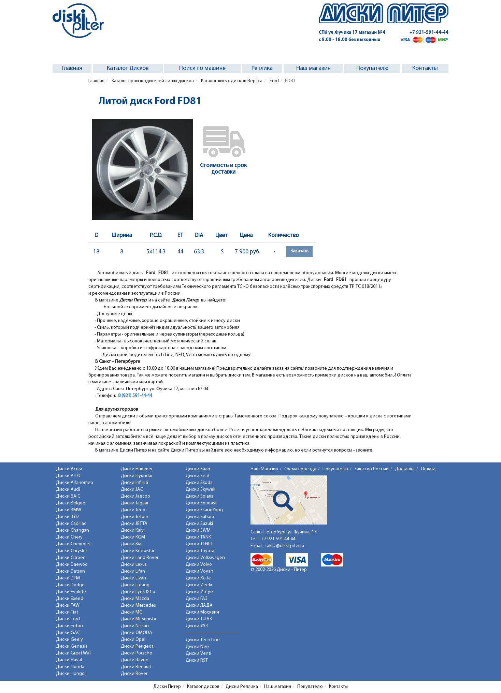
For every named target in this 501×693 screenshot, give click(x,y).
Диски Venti (198, 653)
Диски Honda (70, 666)
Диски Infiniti (134, 482)
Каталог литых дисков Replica (231, 81)
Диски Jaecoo (135, 496)
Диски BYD (67, 516)
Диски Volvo (199, 564)
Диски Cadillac (71, 523)
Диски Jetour (134, 516)
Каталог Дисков (128, 68)
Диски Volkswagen (205, 557)
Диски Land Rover (139, 557)
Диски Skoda (199, 482)
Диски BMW (68, 510)
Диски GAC (68, 632)
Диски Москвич (202, 612)
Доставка (405, 469)
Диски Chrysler (71, 551)
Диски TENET (199, 544)
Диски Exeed (69, 598)
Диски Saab (198, 469)
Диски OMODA (136, 632)
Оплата (428, 469)
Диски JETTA (134, 523)
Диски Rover (134, 673)
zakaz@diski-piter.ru (284, 545)
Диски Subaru (200, 516)
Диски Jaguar (134, 503)
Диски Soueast (201, 503)
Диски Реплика (242, 686)
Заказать (299, 251)
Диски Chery (69, 537)
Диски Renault (136, 666)
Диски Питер (167, 686)
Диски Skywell (200, 489)
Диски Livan (133, 578)
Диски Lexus (134, 564)
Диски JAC (132, 489)
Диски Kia (131, 544)
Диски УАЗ (197, 626)
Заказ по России (371, 469)
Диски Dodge (70, 585)
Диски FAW (68, 605)
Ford (274, 81)
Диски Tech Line (203, 640)
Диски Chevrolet (73, 544)
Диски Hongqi (71, 673)
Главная (72, 68)
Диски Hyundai (136, 475)
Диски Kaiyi (133, 530)
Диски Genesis (71, 646)
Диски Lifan (133, 571)
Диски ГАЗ (196, 598)
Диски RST (197, 660)
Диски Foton (69, 626)
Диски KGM (133, 537)
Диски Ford (68, 619)
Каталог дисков (203, 686)
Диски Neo (197, 646)
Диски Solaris (199, 496)
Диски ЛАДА (199, 605)
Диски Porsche (136, 653)
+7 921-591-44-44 (429, 32)
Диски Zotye (199, 591)
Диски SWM (198, 530)
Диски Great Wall (73, 653)
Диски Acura (69, 469)
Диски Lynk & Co (138, 591)
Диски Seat (198, 475)
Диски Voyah (199, 571)
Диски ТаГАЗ (199, 619)
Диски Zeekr (199, 585)
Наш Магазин (264, 469)
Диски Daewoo (72, 564)
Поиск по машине (202, 68)
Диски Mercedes (138, 605)
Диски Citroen (71, 557)
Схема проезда (300, 469)
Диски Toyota (200, 551)
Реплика (262, 68)
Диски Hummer (137, 469)
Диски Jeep (133, 510)
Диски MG (132, 612)
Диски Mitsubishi (138, 619)
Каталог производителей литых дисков (152, 81)
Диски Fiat (67, 612)
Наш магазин (313, 68)
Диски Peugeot (137, 646)
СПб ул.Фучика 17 (352, 32)
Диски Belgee (70, 503)
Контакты (425, 68)
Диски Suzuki (199, 523)
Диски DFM (68, 578)
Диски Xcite (198, 578)
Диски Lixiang (135, 585)
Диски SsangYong (204, 510)
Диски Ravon (134, 660)
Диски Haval (69, 660)
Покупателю (372, 68)
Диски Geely (69, 639)
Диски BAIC (68, 496)
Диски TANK (198, 537)
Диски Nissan (135, 626)
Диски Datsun (70, 571)
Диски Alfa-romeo (74, 482)
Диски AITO (68, 475)
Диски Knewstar (137, 551)
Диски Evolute (71, 591)
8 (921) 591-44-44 (135, 395)
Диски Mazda (135, 598)
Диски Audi (68, 489)
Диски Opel (133, 639)
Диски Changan (72, 530)
